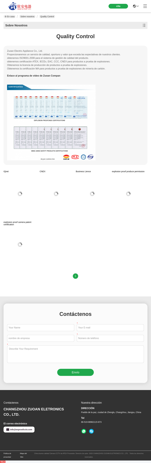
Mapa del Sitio (23, 455)
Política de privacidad (7, 455)
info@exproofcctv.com (19, 429)
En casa (9, 16)
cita (118, 6)
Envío (75, 372)
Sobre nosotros (27, 16)
